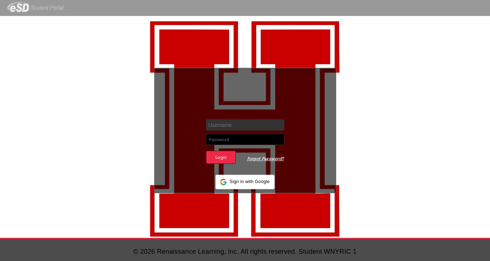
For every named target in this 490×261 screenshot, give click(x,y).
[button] (244, 182)
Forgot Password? (265, 159)
